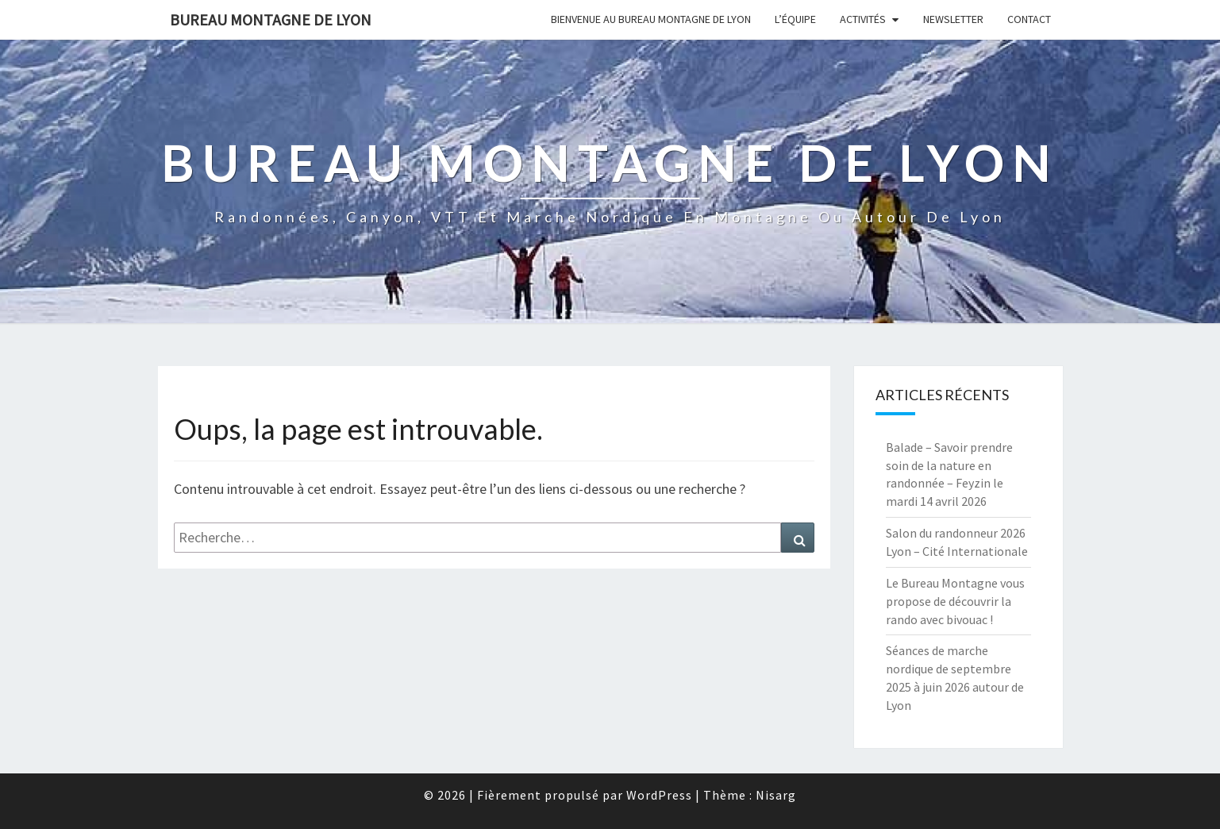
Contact (1029, 19)
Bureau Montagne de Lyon (270, 19)
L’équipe (795, 19)
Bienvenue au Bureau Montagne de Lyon (651, 19)
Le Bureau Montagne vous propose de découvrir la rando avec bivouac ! (955, 601)
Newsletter (953, 19)
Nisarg (776, 795)
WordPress (659, 795)
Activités (863, 19)
